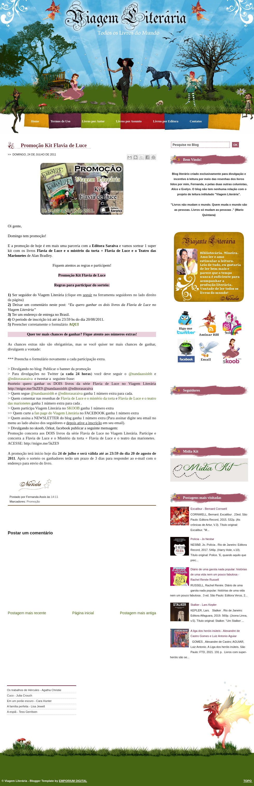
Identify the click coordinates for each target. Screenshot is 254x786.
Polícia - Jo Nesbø (202, 539)
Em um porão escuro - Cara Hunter (29, 700)
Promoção (33, 501)
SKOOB (73, 408)
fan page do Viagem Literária (56, 413)
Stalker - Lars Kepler (203, 604)
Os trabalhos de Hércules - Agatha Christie (34, 690)
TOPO (247, 780)
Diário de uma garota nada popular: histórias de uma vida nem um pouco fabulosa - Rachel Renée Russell (218, 574)
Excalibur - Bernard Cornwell (208, 508)
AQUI (74, 324)
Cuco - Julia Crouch (19, 695)
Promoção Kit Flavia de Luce (54, 145)
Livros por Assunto (129, 121)
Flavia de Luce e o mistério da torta (88, 398)
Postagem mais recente (27, 613)
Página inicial (83, 613)
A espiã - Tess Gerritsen (22, 711)
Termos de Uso (61, 121)
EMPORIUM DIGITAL (73, 780)
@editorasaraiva (20, 379)
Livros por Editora (166, 121)
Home (35, 121)
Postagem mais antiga (138, 613)
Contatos (196, 121)
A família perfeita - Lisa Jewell (26, 706)
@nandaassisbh (140, 374)
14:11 (54, 496)
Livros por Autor (93, 121)
